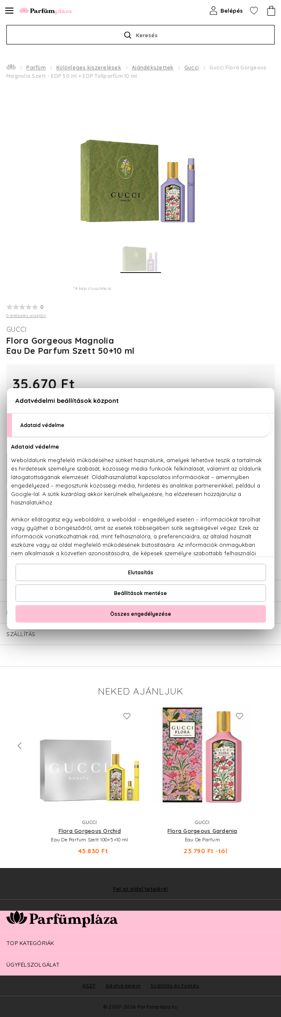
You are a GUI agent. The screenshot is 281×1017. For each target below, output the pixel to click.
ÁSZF (89, 985)
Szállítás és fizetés (174, 985)
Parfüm (36, 67)
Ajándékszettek (153, 67)
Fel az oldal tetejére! (140, 889)
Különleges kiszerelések (88, 67)
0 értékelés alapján (26, 315)
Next (261, 745)
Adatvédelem (123, 985)
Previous (19, 745)
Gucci (191, 67)
